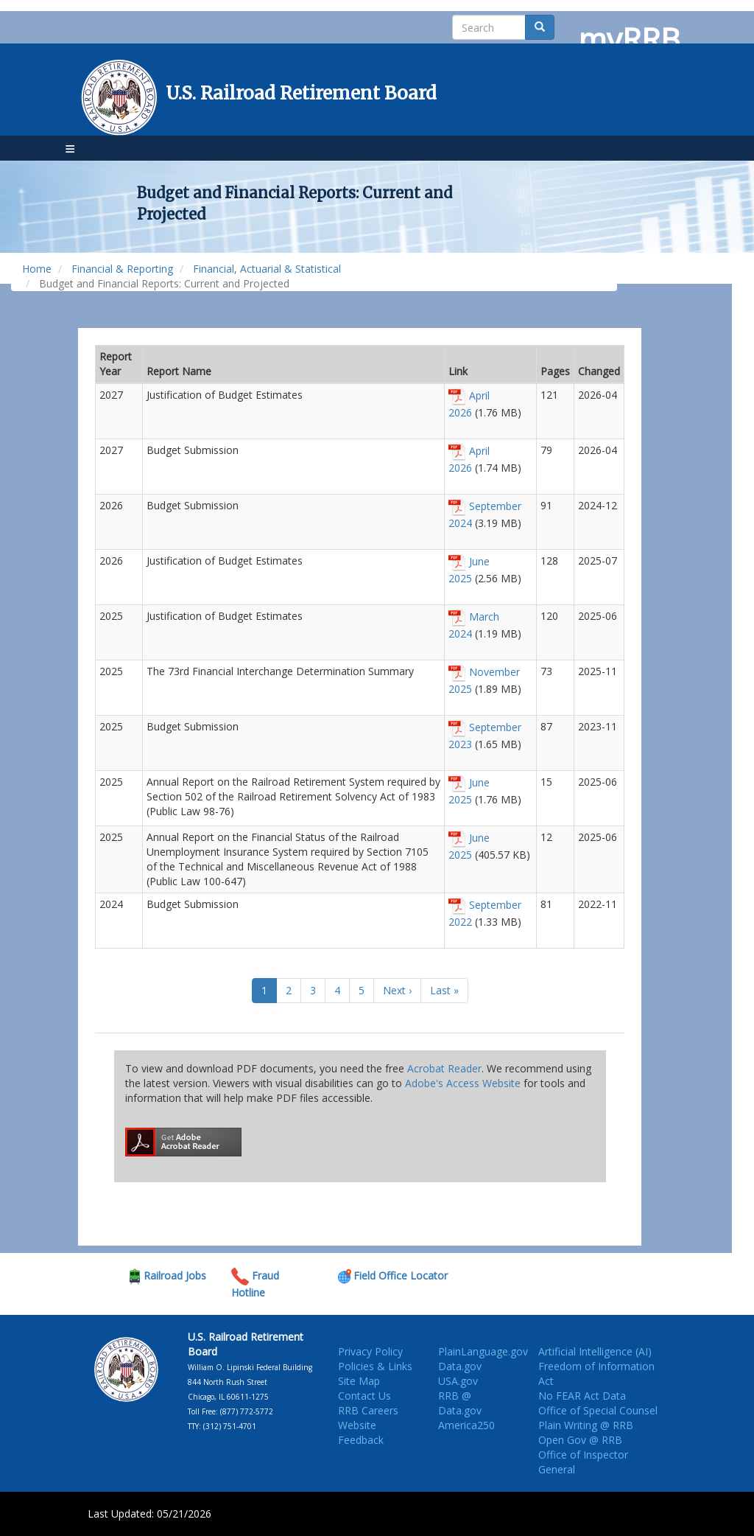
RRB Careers (368, 1410)
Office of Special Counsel (598, 1410)
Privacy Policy (370, 1351)
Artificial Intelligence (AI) (595, 1351)
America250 (466, 1425)
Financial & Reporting (122, 269)
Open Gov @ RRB (580, 1440)
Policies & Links (375, 1366)
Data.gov (460, 1366)
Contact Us (364, 1396)
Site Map (359, 1381)
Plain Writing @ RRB (585, 1425)
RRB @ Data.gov (460, 1403)
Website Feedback (361, 1432)
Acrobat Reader (444, 1068)
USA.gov (458, 1381)
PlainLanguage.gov (483, 1351)
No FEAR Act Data (582, 1396)
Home (37, 269)
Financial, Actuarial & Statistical (267, 269)
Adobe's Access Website (463, 1083)
